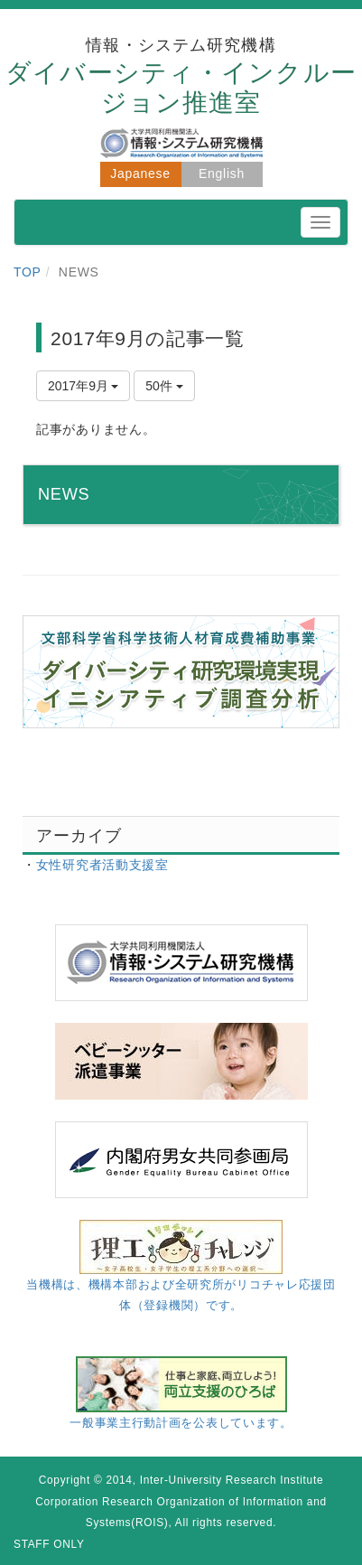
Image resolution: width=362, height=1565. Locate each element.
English (222, 173)
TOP (28, 272)
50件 (163, 386)
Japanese (140, 173)
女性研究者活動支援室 (102, 864)
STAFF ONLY (49, 1544)
